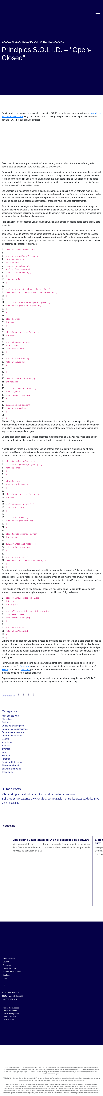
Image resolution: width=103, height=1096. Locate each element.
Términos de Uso (9, 1017)
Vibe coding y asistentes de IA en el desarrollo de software (39, 794)
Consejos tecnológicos (13, 726)
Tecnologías (56, 42)
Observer (25, 669)
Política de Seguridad (11, 1014)
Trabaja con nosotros (12, 972)
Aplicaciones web (10, 716)
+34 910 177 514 (9, 999)
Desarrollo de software (13, 732)
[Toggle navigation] (98, 13)
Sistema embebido (11, 765)
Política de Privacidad (11, 1008)
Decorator (25, 666)
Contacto (6, 975)
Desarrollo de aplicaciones (15, 729)
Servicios (7, 965)
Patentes (6, 755)
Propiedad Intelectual (12, 762)
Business (6, 722)
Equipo (6, 962)
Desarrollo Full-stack (12, 735)
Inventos (6, 745)
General (6, 739)
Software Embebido (11, 769)
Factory (5, 669)
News (4, 752)
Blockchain (7, 719)
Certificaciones (8, 1019)
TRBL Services (9, 958)
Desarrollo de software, (30, 42)
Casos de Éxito (9, 968)
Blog (5, 978)
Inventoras (7, 742)
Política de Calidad (10, 1011)
